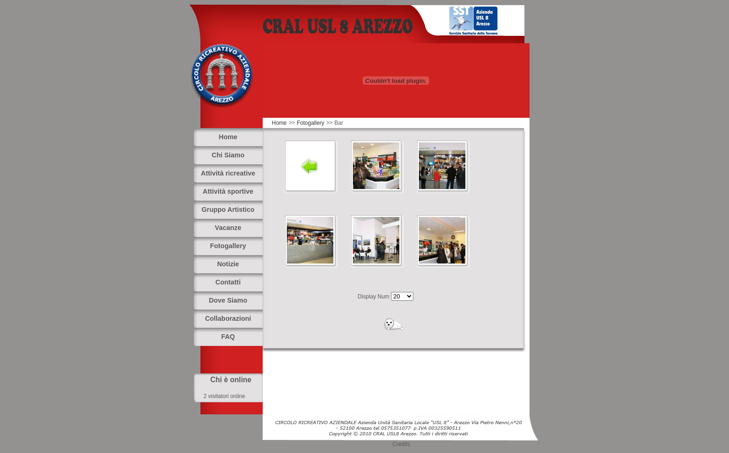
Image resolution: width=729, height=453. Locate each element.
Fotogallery (310, 123)
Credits (401, 444)
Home (279, 123)
